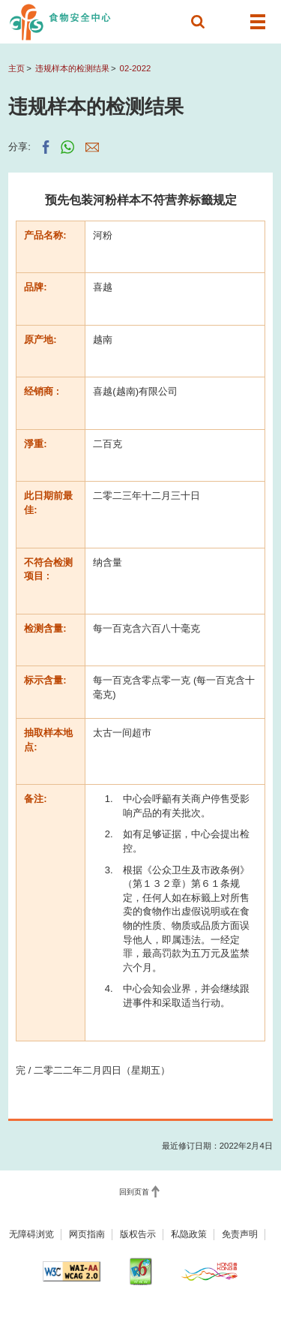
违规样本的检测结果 (72, 68)
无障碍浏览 (31, 1234)
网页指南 (87, 1234)
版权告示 (138, 1234)
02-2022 (135, 68)
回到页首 (134, 1192)
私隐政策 (189, 1234)
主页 (16, 68)
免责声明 (240, 1234)
